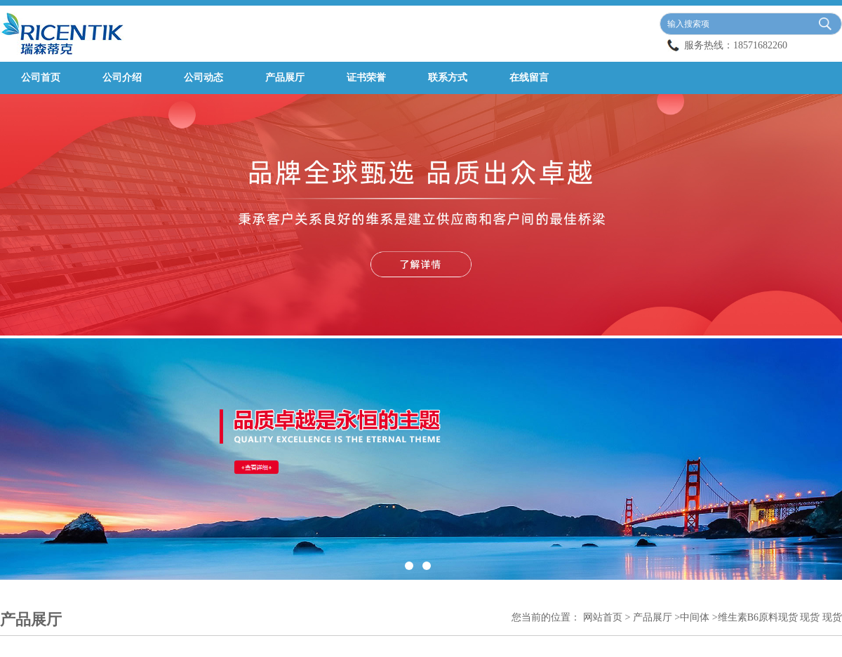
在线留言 (529, 77)
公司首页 (40, 77)
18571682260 (760, 45)
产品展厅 (285, 77)
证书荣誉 (366, 77)
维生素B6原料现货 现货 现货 (780, 617)
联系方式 (447, 77)
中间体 (694, 617)
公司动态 (203, 77)
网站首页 (602, 617)
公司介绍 (122, 77)
